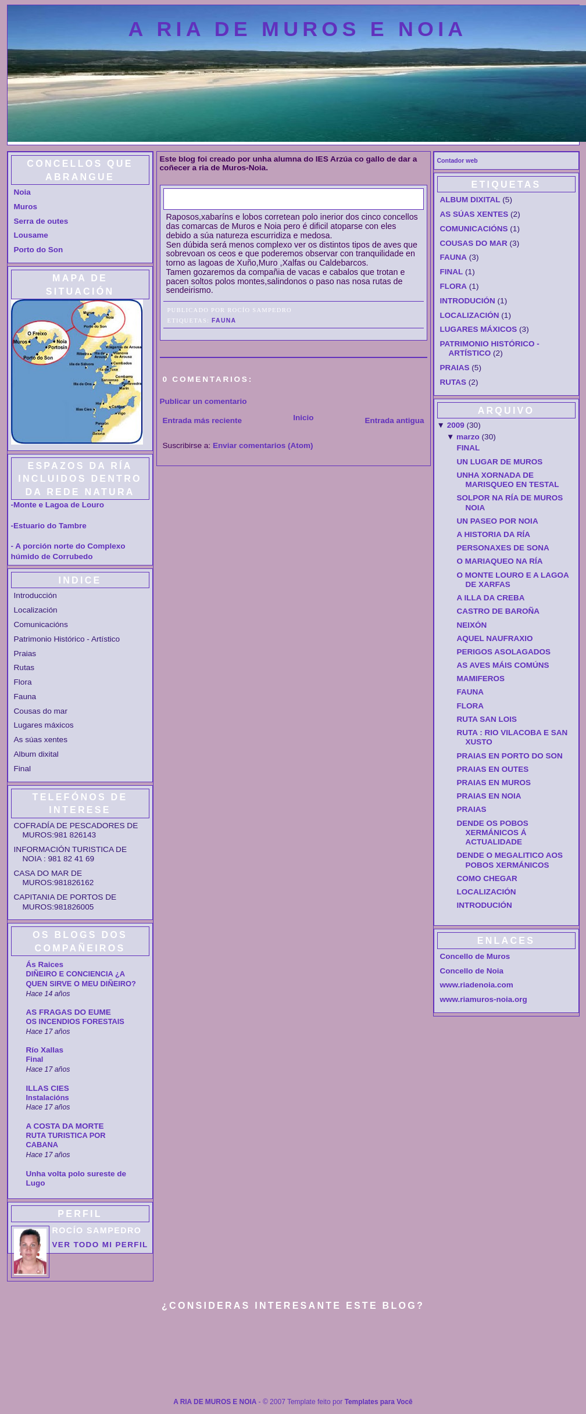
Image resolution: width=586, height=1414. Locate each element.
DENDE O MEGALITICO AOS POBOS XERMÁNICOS (510, 860)
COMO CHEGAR (487, 878)
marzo (468, 436)
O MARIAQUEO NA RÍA (500, 561)
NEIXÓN (472, 625)
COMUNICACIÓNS (474, 228)
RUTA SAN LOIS (487, 719)
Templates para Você (379, 1402)
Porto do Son (38, 249)
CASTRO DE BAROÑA (498, 611)
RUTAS (453, 382)
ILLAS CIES (47, 1088)
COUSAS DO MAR (474, 243)
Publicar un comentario (203, 401)
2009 (455, 425)
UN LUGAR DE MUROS (500, 461)
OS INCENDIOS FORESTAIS (75, 1021)
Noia (22, 192)
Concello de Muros (475, 956)
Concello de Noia (472, 970)
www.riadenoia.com (476, 984)
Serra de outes (41, 221)
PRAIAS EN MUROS (494, 782)
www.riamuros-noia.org (483, 999)
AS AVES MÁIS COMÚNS (503, 665)
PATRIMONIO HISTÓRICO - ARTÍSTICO (489, 348)
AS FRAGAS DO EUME (68, 1012)
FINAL (451, 271)
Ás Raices (45, 964)
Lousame (31, 235)
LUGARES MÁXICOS (478, 329)
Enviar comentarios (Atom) (263, 445)
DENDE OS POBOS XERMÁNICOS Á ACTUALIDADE (492, 833)
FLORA (453, 286)
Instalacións (47, 1097)
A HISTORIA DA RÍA (494, 534)
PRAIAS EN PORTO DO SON (510, 755)
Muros (26, 206)
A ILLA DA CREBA (491, 597)
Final (35, 1059)
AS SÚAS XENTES (474, 214)
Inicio (303, 417)
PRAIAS (455, 367)
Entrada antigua (394, 420)
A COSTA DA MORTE (65, 1126)
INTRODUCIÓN (467, 300)
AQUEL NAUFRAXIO (495, 638)
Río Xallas (45, 1050)
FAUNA (187, 198)
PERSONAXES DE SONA (503, 547)
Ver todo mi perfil (100, 1244)
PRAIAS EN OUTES (493, 769)
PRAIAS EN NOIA (489, 796)
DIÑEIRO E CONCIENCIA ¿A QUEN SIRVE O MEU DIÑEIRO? (81, 978)
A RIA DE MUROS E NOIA (297, 29)
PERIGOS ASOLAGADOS (504, 651)
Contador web (457, 160)
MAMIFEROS (481, 678)
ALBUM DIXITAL (470, 199)
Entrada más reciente (202, 420)
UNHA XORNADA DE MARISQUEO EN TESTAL (508, 480)
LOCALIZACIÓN (469, 315)
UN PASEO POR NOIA (497, 521)
